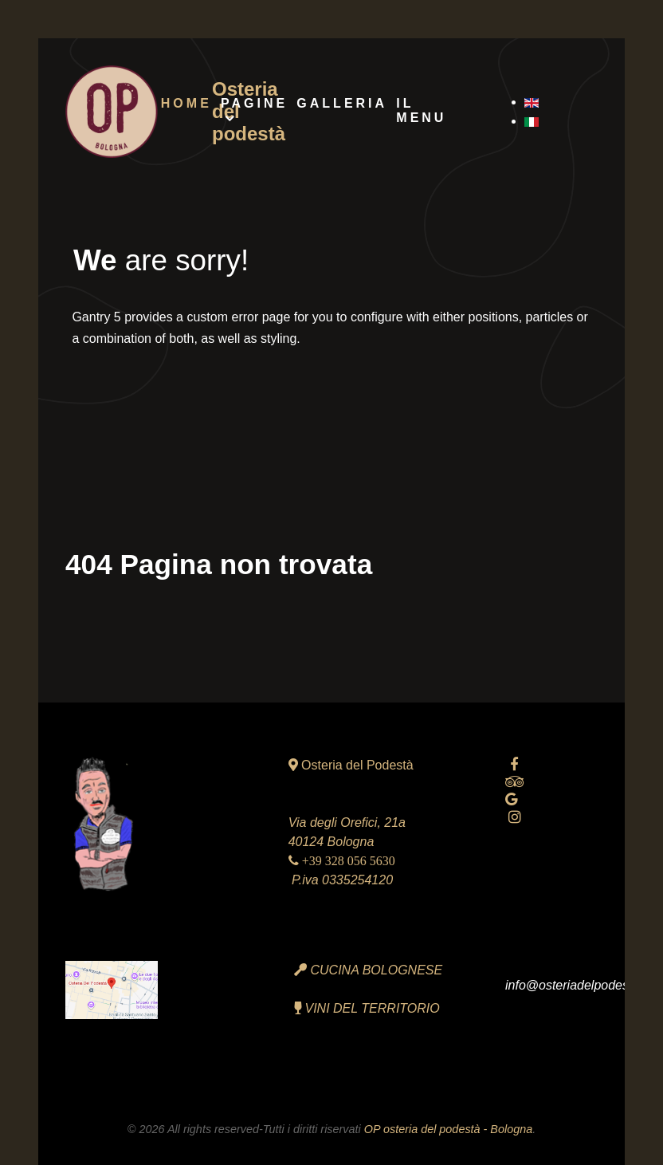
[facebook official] (514, 764)
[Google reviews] (511, 799)
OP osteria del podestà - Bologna (448, 1129)
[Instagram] (514, 817)
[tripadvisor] (514, 781)
